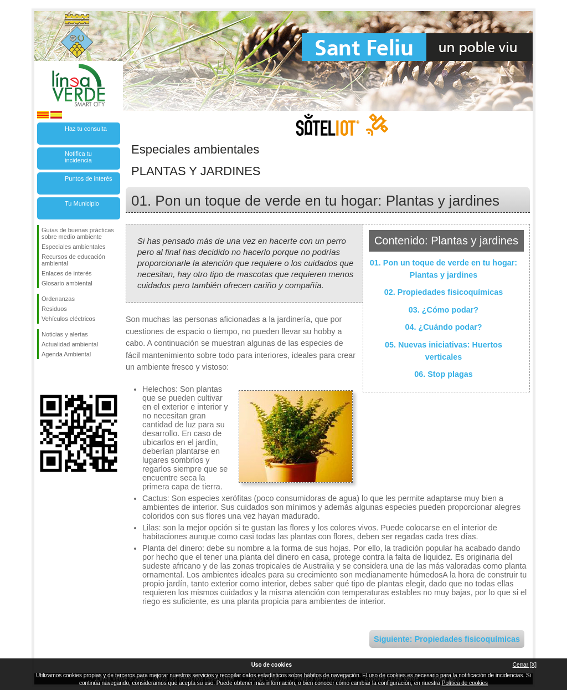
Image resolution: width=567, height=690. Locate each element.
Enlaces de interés (67, 273)
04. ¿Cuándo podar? (443, 327)
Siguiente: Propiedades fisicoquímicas (447, 639)
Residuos (54, 308)
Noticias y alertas (65, 334)
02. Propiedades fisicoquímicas (443, 292)
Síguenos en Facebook (43, 377)
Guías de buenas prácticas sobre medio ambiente (78, 233)
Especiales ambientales (74, 246)
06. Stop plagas (443, 374)
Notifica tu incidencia (78, 156)
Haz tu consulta (86, 128)
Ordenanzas (58, 298)
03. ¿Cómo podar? (443, 309)
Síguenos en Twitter (62, 377)
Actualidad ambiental (70, 344)
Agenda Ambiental (66, 354)
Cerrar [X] (525, 665)
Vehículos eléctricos (68, 318)
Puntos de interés (88, 178)
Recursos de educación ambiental (73, 260)
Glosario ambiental (67, 283)
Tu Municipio (82, 203)
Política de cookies (465, 683)
